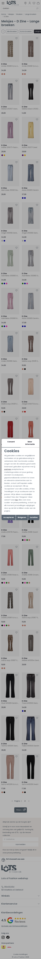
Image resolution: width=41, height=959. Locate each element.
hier (16, 500)
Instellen (34, 517)
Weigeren (22, 517)
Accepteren (8, 517)
